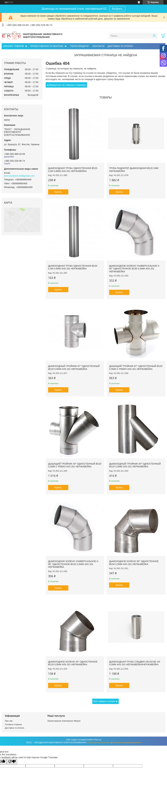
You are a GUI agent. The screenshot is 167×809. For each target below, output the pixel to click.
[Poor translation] (12, 761)
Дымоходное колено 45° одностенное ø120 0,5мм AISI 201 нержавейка (73, 663)
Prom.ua (97, 740)
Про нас (9, 721)
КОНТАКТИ (98, 46)
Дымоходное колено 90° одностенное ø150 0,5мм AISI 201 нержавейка (134, 562)
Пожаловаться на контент (99, 742)
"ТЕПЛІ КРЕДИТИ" (79, 46)
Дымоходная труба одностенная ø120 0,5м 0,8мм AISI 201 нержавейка (72, 169)
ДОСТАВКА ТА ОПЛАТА (120, 46)
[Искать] (154, 36)
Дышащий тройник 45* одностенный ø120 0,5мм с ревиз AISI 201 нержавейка (74, 465)
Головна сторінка (13, 724)
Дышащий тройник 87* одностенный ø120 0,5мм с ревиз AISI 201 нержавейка (135, 367)
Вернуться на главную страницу (67, 85)
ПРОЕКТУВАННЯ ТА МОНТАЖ (46, 46)
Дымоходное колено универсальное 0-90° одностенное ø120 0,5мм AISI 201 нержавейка (73, 564)
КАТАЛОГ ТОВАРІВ (13, 46)
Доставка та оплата (14, 728)
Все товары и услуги (104, 701)
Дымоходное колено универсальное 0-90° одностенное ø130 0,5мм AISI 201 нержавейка (134, 269)
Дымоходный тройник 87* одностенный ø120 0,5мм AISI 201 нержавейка (74, 367)
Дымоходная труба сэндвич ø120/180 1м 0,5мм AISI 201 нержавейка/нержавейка (134, 663)
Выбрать (117, 8)
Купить (58, 192)
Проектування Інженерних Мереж (64, 721)
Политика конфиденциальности (126, 742)
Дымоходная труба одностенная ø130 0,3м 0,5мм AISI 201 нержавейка (72, 267)
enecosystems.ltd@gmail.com (19, 175)
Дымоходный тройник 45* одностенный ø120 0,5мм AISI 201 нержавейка (135, 465)
